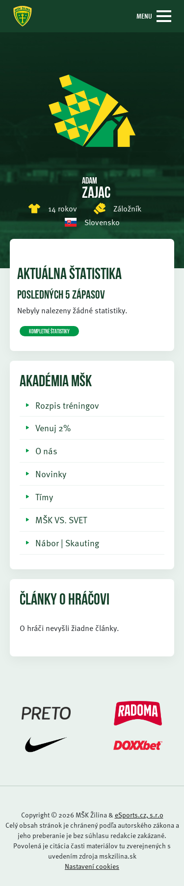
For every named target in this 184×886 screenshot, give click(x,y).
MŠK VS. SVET (61, 519)
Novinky (50, 473)
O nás (46, 450)
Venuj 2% (53, 427)
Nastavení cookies (92, 866)
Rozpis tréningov (67, 405)
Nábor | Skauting (67, 542)
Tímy (44, 496)
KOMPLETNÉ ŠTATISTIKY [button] (49, 332)
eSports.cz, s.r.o (139, 815)
